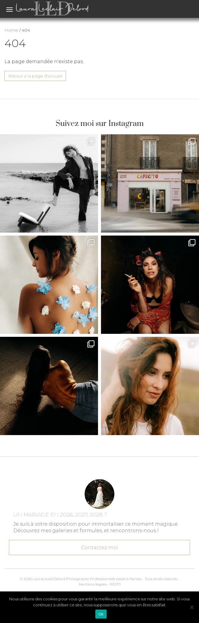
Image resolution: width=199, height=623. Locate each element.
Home (11, 30)
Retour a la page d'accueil (35, 76)
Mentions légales (93, 584)
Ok (100, 614)
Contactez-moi (99, 546)
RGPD (115, 584)
